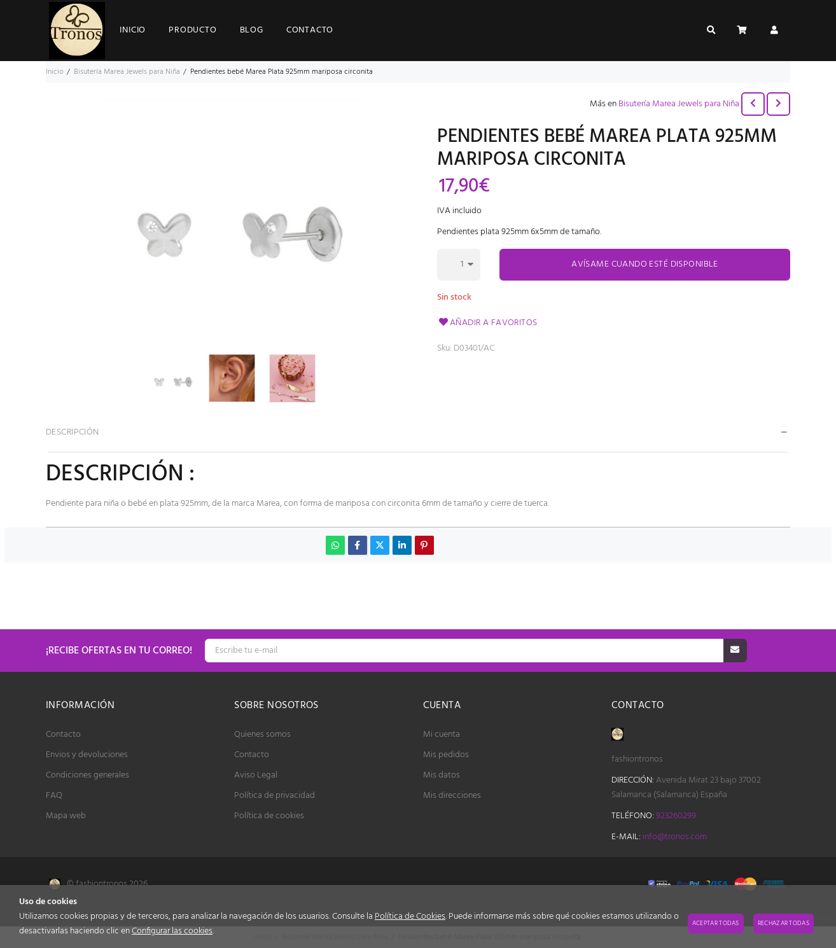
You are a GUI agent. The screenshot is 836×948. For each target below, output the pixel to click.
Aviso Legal (255, 775)
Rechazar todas (783, 923)
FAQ (54, 795)
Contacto (63, 734)
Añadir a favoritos (487, 323)
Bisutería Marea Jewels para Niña (678, 104)
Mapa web (66, 816)
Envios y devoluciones (87, 755)
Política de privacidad (274, 795)
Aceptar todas (715, 923)
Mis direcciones (452, 795)
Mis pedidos (446, 755)
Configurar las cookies (172, 931)
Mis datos (441, 775)
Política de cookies (269, 816)
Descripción (72, 432)
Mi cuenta (441, 734)
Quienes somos (262, 734)
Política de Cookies (410, 916)
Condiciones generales (87, 775)
